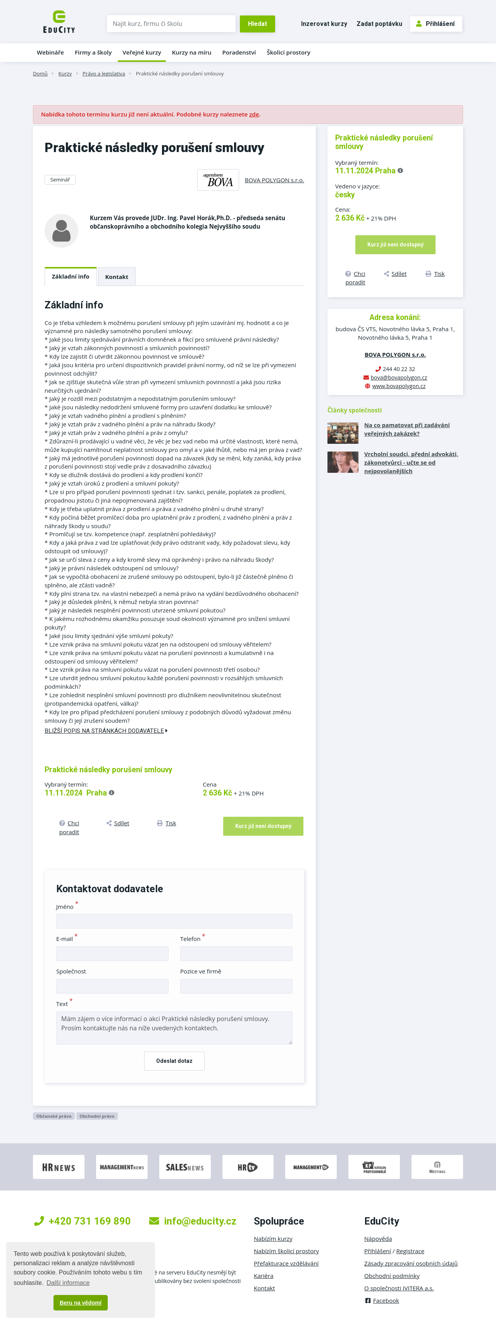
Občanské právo (53, 1116)
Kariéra (264, 1276)
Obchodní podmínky (392, 1276)
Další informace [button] (68, 1283)
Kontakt (117, 277)
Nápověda (378, 1238)
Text (64, 1004)
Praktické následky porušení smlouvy (180, 73)
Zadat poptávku (379, 23)
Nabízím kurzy (273, 1238)
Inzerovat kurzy (324, 23)
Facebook (381, 1300)
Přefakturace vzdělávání (286, 1263)
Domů (40, 73)
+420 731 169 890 (82, 1221)
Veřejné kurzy (141, 52)
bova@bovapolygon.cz (399, 377)
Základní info (71, 276)
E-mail (67, 939)
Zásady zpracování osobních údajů (411, 1263)
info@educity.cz (192, 1221)
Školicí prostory (288, 52)
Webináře (50, 52)
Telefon (192, 939)
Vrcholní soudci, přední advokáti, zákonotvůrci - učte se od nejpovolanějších (411, 462)
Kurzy (65, 73)
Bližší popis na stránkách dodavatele (106, 730)
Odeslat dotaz (174, 1061)
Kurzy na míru (192, 52)
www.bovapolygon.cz (399, 386)
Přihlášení (435, 23)
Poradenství (239, 52)
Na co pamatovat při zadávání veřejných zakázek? (407, 429)
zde (254, 114)
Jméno (67, 906)
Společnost (71, 971)
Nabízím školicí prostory (286, 1251)
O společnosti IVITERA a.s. (399, 1288)
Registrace (410, 1251)
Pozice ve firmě (200, 971)
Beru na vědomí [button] (81, 1303)
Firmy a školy (93, 52)
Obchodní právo (96, 1116)
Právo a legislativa (104, 73)
